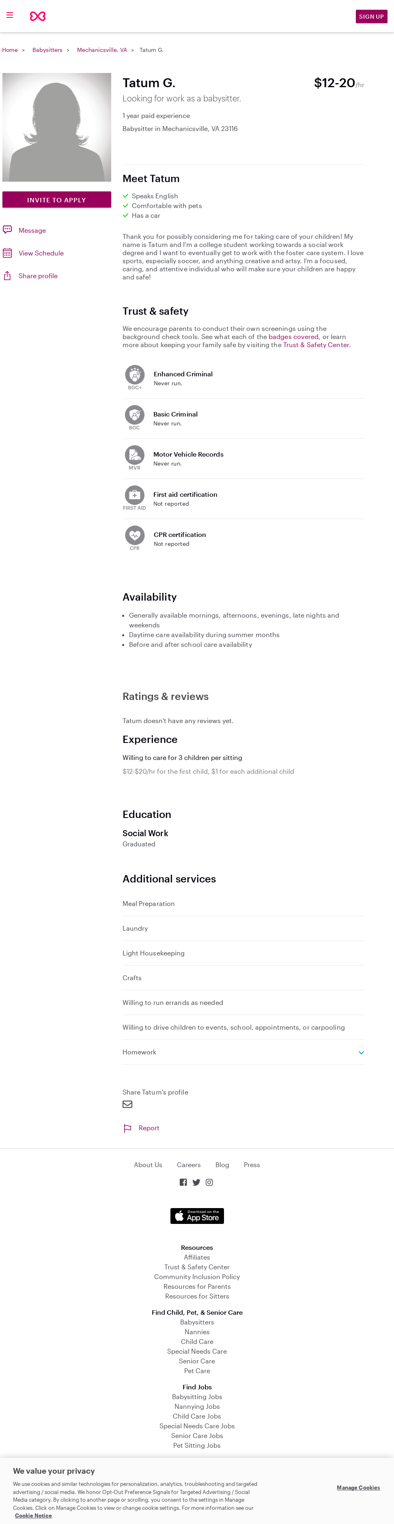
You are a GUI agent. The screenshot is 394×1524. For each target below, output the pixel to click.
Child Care (197, 1341)
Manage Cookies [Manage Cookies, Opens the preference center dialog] (358, 1487)
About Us (148, 1164)
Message (32, 230)
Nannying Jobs (197, 1406)
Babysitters (47, 49)
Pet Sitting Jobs (197, 1445)
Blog (222, 1164)
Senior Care (197, 1361)
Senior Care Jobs (197, 1435)
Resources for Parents (197, 1286)
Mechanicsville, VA (102, 49)
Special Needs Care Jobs (197, 1426)
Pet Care (197, 1370)
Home (10, 49)
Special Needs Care (197, 1351)
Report (141, 1127)
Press (252, 1164)
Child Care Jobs (197, 1416)
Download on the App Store (197, 1216)
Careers (189, 1164)
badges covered (294, 336)
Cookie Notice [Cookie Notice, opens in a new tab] (33, 1515)
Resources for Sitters (197, 1296)
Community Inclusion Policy (197, 1276)
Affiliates (197, 1257)
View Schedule (41, 253)
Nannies (197, 1331)
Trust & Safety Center (316, 344)
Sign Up (371, 16)
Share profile (38, 275)
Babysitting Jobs (197, 1396)
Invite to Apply (56, 200)
